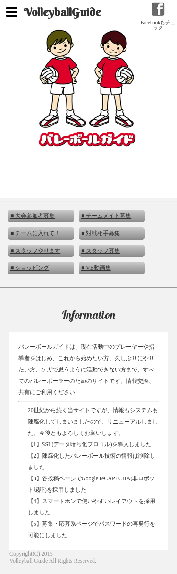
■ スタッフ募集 (100, 250)
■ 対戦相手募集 (100, 233)
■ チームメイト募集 (106, 215)
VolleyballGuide (62, 12)
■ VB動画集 (96, 268)
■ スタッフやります (35, 250)
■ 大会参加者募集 (32, 215)
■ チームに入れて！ (35, 233)
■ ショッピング (29, 268)
